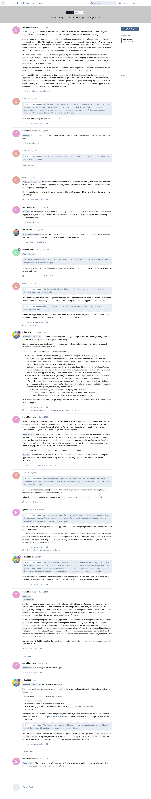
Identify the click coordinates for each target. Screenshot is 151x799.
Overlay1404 (30, 254)
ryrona (28, 596)
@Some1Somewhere (31, 234)
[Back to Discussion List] (3, 3)
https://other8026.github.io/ (56, 716)
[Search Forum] (103, 3)
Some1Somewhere (34, 104)
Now (123, 75)
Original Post (126, 36)
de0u (27, 135)
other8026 (29, 434)
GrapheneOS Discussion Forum (27, 3)
